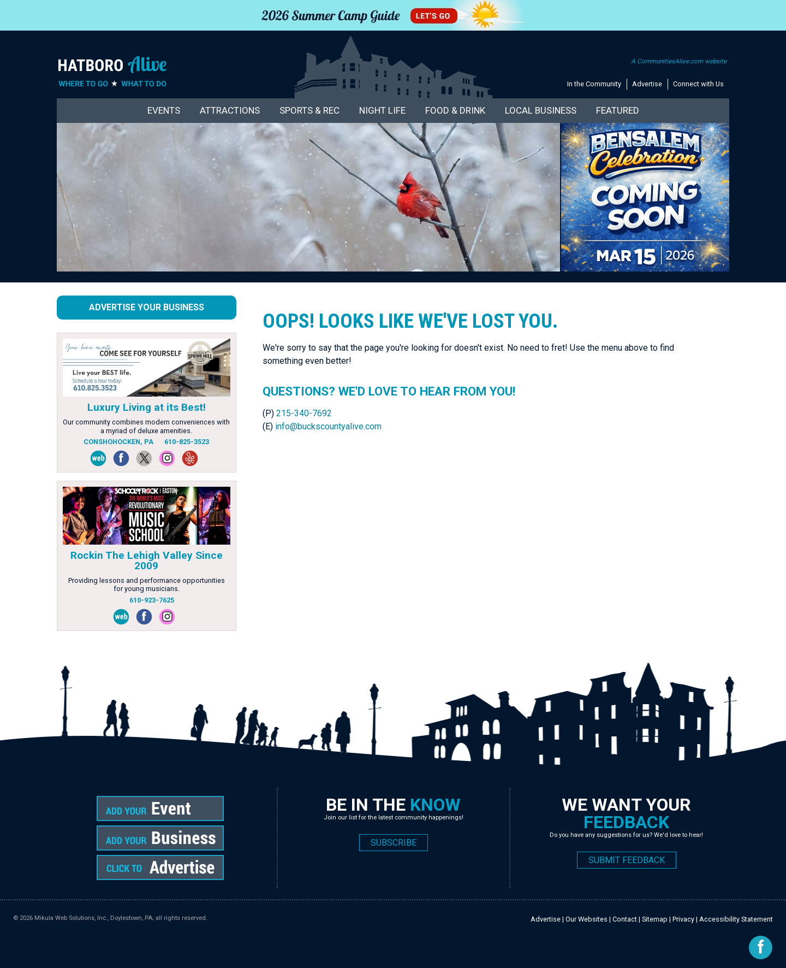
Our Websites (586, 919)
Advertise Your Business (146, 307)
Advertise (647, 84)
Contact (624, 919)
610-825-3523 (186, 442)
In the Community (594, 84)
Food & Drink (455, 110)
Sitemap (655, 919)
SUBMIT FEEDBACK (626, 860)
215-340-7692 (304, 413)
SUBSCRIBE (393, 842)
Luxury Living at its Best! (146, 407)
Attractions (230, 110)
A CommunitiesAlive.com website (679, 61)
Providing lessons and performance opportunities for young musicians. (146, 584)
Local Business (540, 110)
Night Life (382, 110)
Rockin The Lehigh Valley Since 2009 (146, 560)
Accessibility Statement (736, 919)
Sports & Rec (309, 110)
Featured (617, 110)
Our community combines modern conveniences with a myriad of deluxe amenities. (146, 426)
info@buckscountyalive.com (328, 426)
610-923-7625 (151, 600)
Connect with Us (698, 84)
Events (163, 110)
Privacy (683, 919)
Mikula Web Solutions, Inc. (71, 918)
